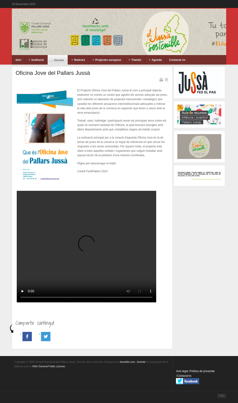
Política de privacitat (202, 371)
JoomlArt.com (127, 361)
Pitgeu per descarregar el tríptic (96, 163)
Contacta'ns (184, 375)
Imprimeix (160, 79)
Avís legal (182, 371)
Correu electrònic (166, 79)
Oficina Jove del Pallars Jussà (53, 73)
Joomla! (141, 361)
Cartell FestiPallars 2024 (92, 171)
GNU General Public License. (49, 366)
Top (222, 395)
